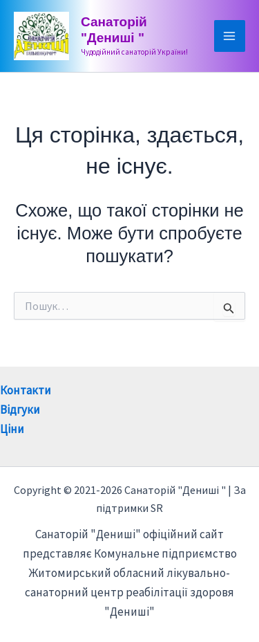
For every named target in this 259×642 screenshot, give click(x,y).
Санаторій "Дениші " (114, 30)
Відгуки (20, 409)
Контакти (25, 390)
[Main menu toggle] (230, 36)
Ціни (12, 429)
